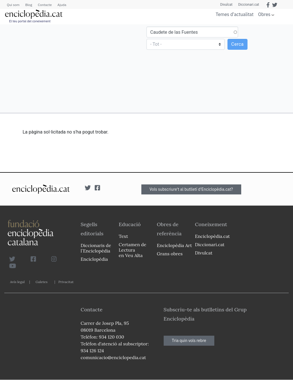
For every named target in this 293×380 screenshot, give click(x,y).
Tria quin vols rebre (189, 340)
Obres (264, 14)
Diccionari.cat (248, 5)
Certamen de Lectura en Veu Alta (132, 250)
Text (123, 236)
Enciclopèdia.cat (212, 236)
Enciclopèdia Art (174, 245)
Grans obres (170, 253)
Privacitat (66, 282)
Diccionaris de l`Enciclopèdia (96, 248)
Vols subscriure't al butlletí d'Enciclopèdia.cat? (191, 189)
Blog (28, 5)
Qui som (13, 5)
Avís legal (17, 282)
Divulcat (226, 5)
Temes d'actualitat (235, 14)
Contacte (45, 5)
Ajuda (62, 5)
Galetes (41, 282)
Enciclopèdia (94, 259)
